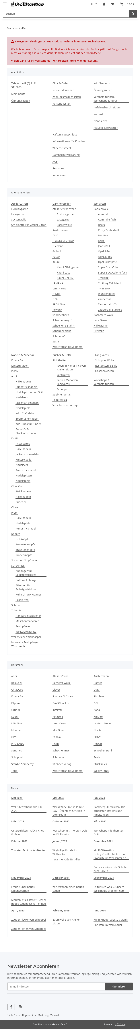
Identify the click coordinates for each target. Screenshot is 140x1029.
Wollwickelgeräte (26, 631)
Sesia (55, 341)
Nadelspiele (23, 408)
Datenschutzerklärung (66, 155)
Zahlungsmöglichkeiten (66, 97)
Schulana (58, 757)
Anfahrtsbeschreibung (107, 107)
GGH (96, 703)
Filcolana (57, 246)
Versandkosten (61, 103)
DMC (55, 235)
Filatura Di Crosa (62, 696)
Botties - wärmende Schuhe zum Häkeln (110, 869)
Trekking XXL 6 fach (110, 283)
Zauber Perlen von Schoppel (28, 928)
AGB (55, 161)
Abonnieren (119, 986)
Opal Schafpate (107, 262)
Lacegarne (17, 214)
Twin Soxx (104, 288)
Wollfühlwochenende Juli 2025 (26, 809)
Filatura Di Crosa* (63, 240)
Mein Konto (18, 94)
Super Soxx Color (108, 267)
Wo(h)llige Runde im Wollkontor (64, 852)
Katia (97, 710)
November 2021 (21, 877)
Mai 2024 (58, 798)
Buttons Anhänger (27, 580)
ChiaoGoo (17, 486)
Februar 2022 (19, 841)
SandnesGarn (60, 315)
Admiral (103, 214)
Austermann (60, 230)
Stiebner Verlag (61, 394)
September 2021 (104, 877)
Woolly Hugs (101, 770)
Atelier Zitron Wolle (64, 209)
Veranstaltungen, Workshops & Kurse (106, 98)
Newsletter (100, 121)
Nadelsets (22, 397)
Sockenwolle (18, 219)
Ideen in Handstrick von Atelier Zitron (71, 367)
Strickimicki (18, 565)
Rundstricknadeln (26, 387)
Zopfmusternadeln (27, 418)
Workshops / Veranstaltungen (104, 382)
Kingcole (57, 716)
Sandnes (16, 750)
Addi (14, 376)
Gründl (15, 710)
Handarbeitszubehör (28, 615)
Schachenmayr (61, 750)
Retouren (58, 168)
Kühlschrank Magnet (28, 594)
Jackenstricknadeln (27, 402)
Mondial (16, 730)
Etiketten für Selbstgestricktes (26, 587)
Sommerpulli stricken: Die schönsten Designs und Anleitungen (109, 810)
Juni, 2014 (100, 910)
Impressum (59, 175)
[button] (104, 4)
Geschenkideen (104, 371)
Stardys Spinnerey (22, 764)
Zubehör (21, 502)
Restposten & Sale (106, 365)
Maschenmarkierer (27, 621)
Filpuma (16, 703)
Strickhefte (59, 360)
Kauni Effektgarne (68, 267)
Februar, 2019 (60, 910)
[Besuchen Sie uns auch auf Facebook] (11, 1007)
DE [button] (92, 4)
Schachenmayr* (62, 320)
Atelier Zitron (60, 676)
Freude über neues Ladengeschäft (23, 888)
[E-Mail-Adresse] (56, 986)
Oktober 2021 (60, 877)
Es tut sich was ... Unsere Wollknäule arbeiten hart (109, 888)
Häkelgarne (101, 325)
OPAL (55, 299)
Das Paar (103, 235)
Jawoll (101, 240)
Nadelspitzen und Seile (30, 392)
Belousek (16, 683)
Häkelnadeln (23, 381)
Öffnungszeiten (20, 100)
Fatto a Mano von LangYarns (67, 382)
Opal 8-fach (105, 251)
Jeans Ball (104, 246)
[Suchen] (66, 14)
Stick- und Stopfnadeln (25, 560)
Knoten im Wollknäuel (108, 925)
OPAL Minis (105, 256)
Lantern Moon (19, 365)
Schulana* (58, 336)
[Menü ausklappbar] (5, 2)
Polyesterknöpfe (25, 544)
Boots (101, 225)
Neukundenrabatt (63, 90)
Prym (14, 512)
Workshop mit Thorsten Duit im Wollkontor (69, 832)
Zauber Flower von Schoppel (28, 919)
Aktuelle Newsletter (106, 127)
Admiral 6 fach (107, 219)
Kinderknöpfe (24, 555)
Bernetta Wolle (61, 683)
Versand (54, 1015)
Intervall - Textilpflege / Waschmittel (25, 644)
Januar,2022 (59, 841)
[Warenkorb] (127, 4)
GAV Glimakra (60, 703)
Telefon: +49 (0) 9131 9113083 (23, 85)
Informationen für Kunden (68, 141)
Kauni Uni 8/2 (65, 278)
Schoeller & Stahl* (63, 325)
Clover (15, 507)
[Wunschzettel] (112, 4)
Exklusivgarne (19, 209)
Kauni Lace (63, 272)
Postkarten (22, 600)
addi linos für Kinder (28, 424)
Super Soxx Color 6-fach (112, 272)
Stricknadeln (23, 491)
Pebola (56, 737)
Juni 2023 (99, 798)
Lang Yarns (59, 288)
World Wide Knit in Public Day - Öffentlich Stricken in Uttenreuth (68, 810)
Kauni (56, 262)
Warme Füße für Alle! (67, 859)
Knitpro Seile (23, 459)
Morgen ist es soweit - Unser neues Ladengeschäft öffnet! (28, 901)
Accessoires (23, 443)
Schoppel (62, 389)
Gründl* (57, 251)
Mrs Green (58, 730)
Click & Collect (61, 83)
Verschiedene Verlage (65, 405)
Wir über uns (102, 83)
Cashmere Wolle (104, 315)
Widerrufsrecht (61, 148)
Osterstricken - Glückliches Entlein (27, 832)
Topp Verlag (59, 400)
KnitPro (15, 438)
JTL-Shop (121, 1024)
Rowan (98, 743)
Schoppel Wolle (61, 331)
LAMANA (57, 283)
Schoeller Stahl (103, 750)
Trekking (103, 278)
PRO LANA (58, 304)
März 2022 (100, 821)
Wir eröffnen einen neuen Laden (68, 888)
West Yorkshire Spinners (67, 346)
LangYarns (63, 374)
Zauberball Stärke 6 (110, 309)
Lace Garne (100, 320)
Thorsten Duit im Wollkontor (28, 850)
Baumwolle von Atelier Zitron (66, 921)
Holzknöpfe (22, 539)
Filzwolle (99, 331)
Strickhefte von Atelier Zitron (28, 225)
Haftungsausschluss (64, 134)
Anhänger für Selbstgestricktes (26, 572)
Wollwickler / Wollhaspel (26, 637)
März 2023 (17, 821)
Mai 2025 (16, 798)
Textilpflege (23, 626)
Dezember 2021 (103, 841)
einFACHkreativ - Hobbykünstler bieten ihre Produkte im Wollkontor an (110, 854)
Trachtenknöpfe (25, 549)
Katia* (56, 256)
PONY (14, 371)
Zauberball (104, 299)
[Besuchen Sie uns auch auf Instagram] (20, 1007)
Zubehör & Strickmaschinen (26, 431)
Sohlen (15, 605)
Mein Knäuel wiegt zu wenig (111, 919)
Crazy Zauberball (108, 230)
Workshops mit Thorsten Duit (109, 832)
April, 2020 (17, 910)
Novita (56, 293)
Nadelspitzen (24, 475)
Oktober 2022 (60, 821)
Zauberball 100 (107, 304)
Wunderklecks (106, 293)
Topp (14, 770)
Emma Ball (17, 360)
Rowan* (57, 309)
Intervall (57, 710)
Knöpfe (15, 534)
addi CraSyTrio (25, 413)
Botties (98, 683)
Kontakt (98, 114)
